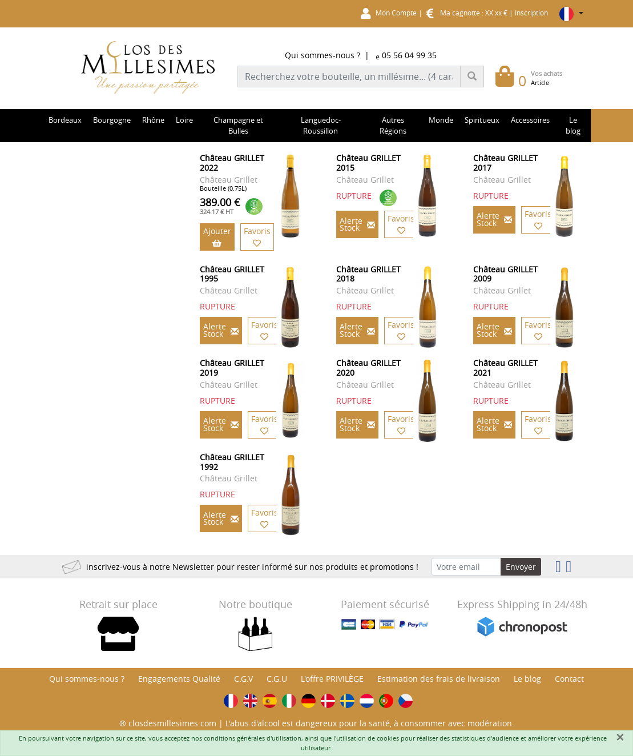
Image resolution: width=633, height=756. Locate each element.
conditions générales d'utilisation (252, 738)
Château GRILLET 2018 (368, 274)
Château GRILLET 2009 (505, 274)
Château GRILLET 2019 (232, 367)
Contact (569, 678)
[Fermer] (620, 737)
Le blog (527, 678)
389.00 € (220, 205)
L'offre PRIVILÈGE (332, 678)
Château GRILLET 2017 (505, 162)
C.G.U (277, 678)
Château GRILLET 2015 (368, 162)
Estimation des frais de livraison (438, 678)
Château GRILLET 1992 (232, 462)
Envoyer (521, 566)
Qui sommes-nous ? (322, 55)
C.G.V (243, 678)
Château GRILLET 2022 (232, 162)
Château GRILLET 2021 (505, 367)
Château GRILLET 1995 (232, 274)
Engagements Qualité (179, 678)
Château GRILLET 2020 (368, 367)
